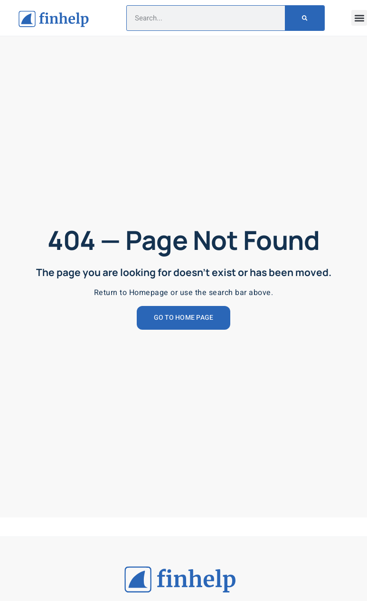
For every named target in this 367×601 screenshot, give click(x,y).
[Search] (305, 18)
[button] (359, 18)
